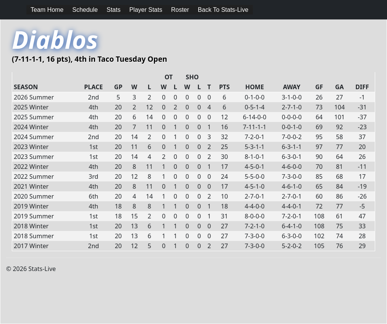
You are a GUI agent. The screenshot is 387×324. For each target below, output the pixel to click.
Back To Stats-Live (223, 9)
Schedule (85, 9)
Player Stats (145, 9)
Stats (113, 9)
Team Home (47, 9)
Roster (180, 9)
